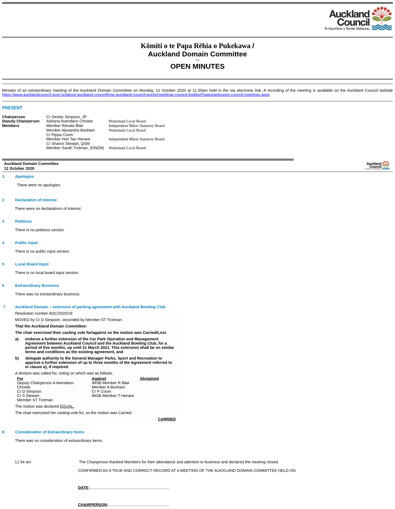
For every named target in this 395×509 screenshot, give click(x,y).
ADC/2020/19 (60, 313)
